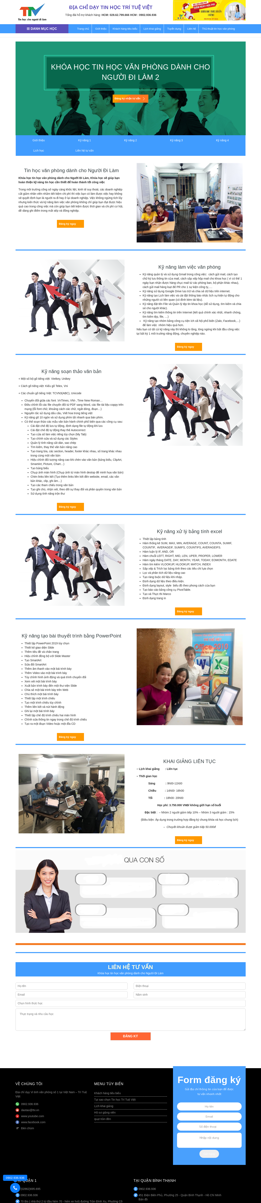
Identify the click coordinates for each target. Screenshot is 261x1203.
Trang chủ (83, 28)
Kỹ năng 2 (130, 140)
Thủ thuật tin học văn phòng (218, 28)
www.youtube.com (32, 1116)
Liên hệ (191, 28)
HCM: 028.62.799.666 (115, 15)
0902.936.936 (30, 1104)
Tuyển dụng (174, 28)
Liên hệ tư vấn (84, 150)
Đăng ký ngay (67, 223)
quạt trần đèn (102, 1119)
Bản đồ (143, 1199)
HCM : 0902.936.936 (143, 15)
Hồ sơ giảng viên (105, 1112)
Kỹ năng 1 (84, 140)
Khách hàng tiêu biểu (125, 28)
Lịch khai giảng (152, 28)
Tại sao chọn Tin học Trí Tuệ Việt (115, 1099)
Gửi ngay (209, 1154)
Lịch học (38, 150)
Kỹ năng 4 (222, 140)
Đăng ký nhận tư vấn (127, 98)
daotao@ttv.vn (30, 1110)
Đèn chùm (27, 1128)
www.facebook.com (33, 1122)
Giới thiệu (100, 28)
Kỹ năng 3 (176, 140)
